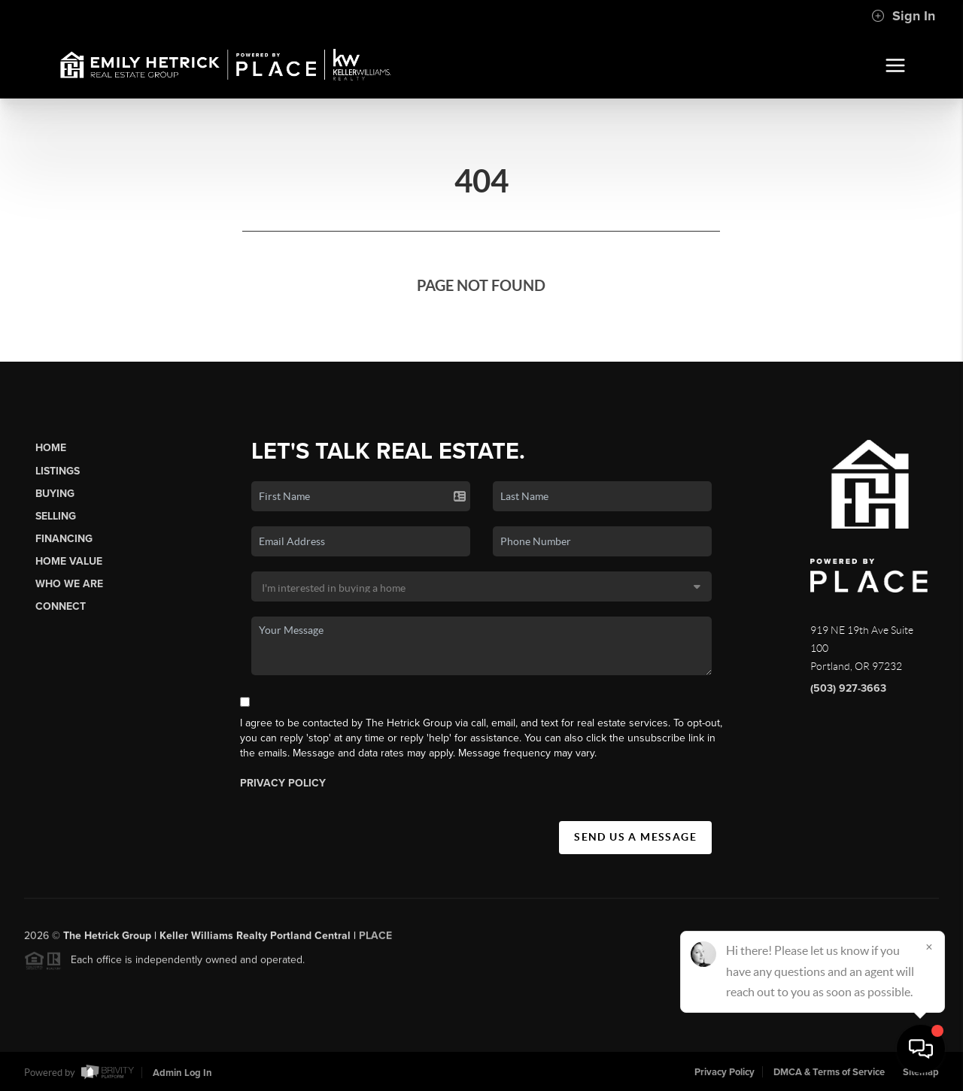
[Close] (929, 947)
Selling (55, 516)
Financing (64, 538)
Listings (57, 471)
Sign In (903, 15)
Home (50, 447)
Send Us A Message (635, 837)
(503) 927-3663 (848, 688)
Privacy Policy (283, 783)
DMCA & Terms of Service (829, 1072)
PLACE (375, 941)
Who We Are (69, 583)
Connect (60, 606)
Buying (54, 493)
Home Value (68, 561)
